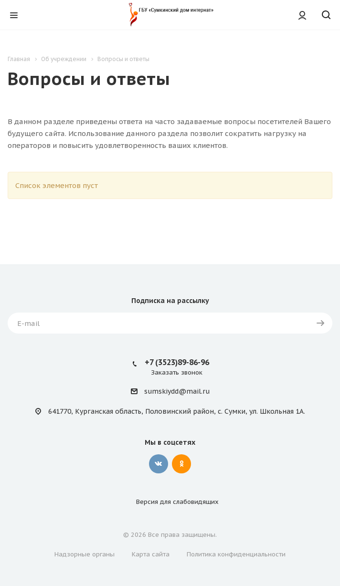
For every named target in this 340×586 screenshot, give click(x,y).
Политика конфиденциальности (236, 554)
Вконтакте (158, 463)
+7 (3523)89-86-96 (177, 362)
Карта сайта (151, 554)
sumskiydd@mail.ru (177, 391)
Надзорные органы (84, 554)
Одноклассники (181, 463)
